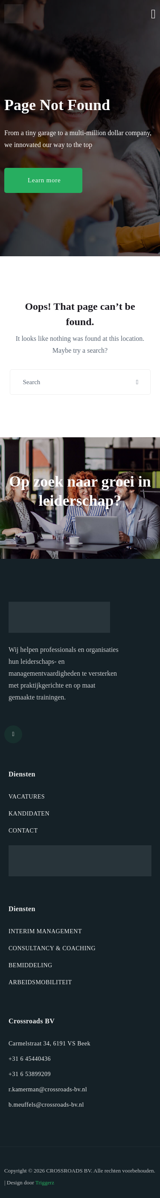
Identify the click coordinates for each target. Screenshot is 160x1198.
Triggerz (44, 1182)
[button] (43, 180)
